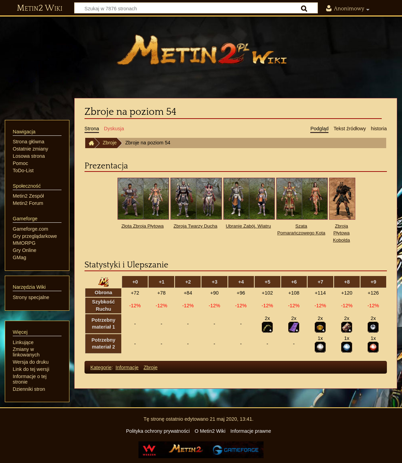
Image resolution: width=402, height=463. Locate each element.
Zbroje (110, 142)
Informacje (126, 367)
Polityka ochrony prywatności (158, 431)
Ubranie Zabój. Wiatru (248, 226)
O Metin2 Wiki (210, 431)
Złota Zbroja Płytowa (142, 226)
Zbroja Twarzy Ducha (195, 226)
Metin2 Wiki (40, 8)
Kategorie (101, 367)
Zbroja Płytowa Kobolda (341, 233)
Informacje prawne (251, 431)
